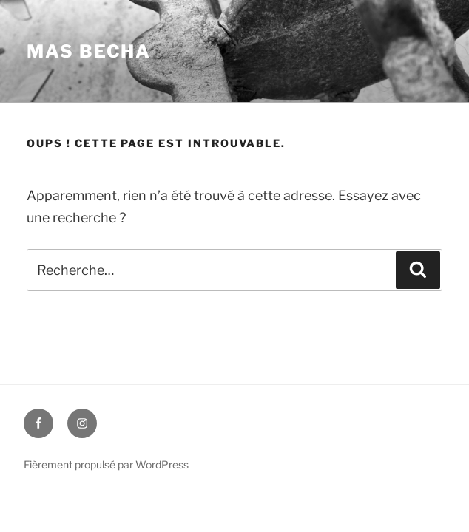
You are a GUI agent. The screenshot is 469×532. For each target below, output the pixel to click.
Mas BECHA (89, 51)
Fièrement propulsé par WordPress (106, 464)
